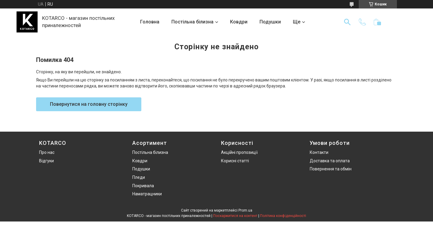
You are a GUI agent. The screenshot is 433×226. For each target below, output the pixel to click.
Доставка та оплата (330, 160)
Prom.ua (245, 210)
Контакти (319, 152)
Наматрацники (147, 193)
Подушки (270, 22)
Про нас (46, 152)
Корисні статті (235, 160)
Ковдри (238, 22)
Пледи (138, 177)
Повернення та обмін (331, 168)
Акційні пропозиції (239, 152)
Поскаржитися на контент (235, 216)
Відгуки (46, 160)
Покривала (143, 185)
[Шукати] (347, 22)
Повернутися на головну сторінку (88, 104)
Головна (149, 22)
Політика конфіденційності (283, 216)
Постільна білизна (192, 22)
